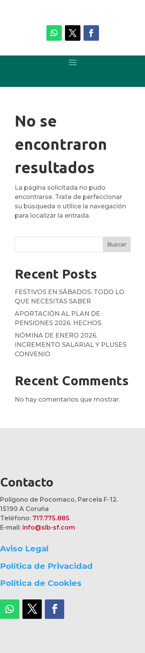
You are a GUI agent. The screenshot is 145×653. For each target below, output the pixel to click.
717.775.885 (51, 518)
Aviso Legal (24, 548)
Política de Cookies (41, 583)
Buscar (116, 244)
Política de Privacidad (46, 566)
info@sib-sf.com (48, 527)
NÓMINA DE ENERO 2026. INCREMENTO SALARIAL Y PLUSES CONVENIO (70, 345)
